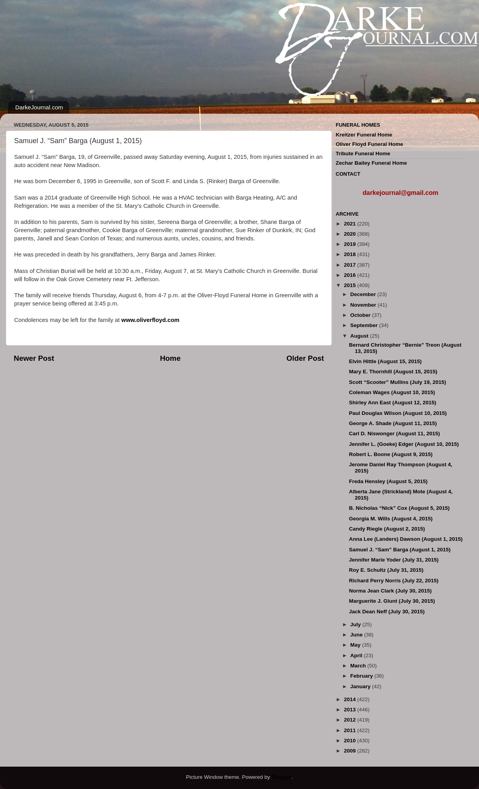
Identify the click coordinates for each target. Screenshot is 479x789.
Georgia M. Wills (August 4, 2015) (391, 519)
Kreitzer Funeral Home (364, 135)
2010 (350, 741)
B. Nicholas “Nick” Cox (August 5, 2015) (399, 508)
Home (170, 358)
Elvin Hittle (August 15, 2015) (385, 361)
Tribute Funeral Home (363, 153)
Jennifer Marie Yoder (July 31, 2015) (394, 560)
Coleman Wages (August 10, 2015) (392, 392)
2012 (350, 720)
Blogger (281, 777)
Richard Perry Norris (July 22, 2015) (394, 581)
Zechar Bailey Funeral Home (371, 163)
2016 (350, 275)
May (356, 645)
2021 (350, 224)
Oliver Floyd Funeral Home (369, 144)
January (361, 686)
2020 (350, 234)
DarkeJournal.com (39, 107)
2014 (350, 699)
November (364, 305)
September (364, 325)
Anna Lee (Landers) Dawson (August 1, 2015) (406, 539)
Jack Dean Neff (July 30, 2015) (387, 611)
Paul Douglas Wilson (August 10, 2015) (398, 413)
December (363, 294)
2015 (350, 285)
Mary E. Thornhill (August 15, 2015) (393, 372)
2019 (350, 244)
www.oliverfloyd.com (150, 320)
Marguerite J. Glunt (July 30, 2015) (392, 601)
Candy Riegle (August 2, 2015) (387, 529)
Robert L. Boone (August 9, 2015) (391, 454)
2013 (350, 710)
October (361, 315)
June (357, 635)
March (358, 666)
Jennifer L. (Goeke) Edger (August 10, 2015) (404, 444)
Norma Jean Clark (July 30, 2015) (390, 591)
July (356, 624)
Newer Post (34, 358)
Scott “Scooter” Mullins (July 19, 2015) (397, 382)
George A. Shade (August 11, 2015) (393, 423)
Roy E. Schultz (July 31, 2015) (386, 570)
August (360, 336)
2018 (350, 254)
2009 (350, 751)
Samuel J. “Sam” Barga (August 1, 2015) (400, 550)
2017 (350, 265)
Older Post (305, 358)
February (362, 676)
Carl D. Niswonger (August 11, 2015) (394, 433)
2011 (350, 730)
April (357, 655)
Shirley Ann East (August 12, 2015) (392, 402)
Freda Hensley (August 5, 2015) (388, 481)
